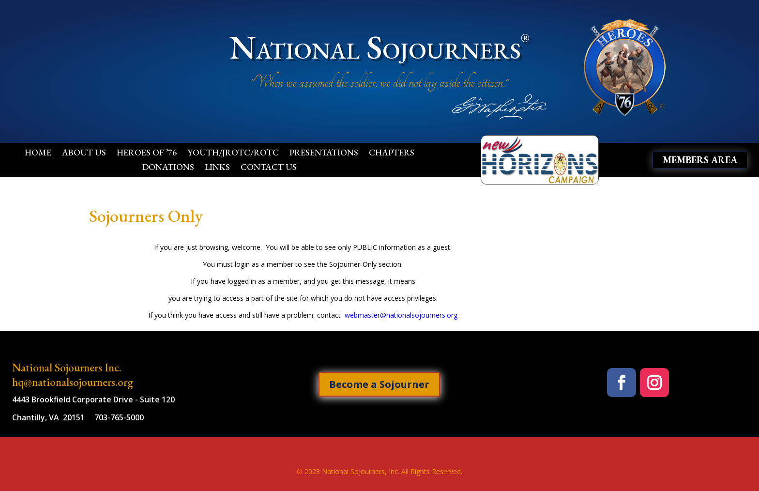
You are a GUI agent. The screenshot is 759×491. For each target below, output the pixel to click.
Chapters (391, 153)
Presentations (323, 153)
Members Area (700, 159)
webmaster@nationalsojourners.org (401, 315)
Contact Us (269, 168)
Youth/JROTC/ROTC (233, 153)
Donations (168, 168)
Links (217, 168)
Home (38, 153)
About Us (84, 153)
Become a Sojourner (379, 384)
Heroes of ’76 (147, 153)
